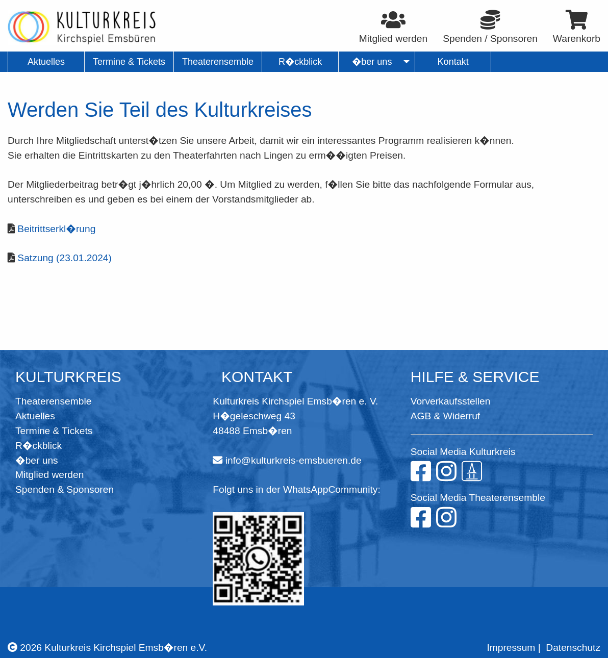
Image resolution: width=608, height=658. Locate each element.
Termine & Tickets (53, 430)
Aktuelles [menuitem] (46, 62)
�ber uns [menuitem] (372, 62)
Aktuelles (35, 416)
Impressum (511, 647)
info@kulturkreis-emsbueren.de (293, 460)
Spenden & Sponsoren (64, 489)
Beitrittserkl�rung (56, 228)
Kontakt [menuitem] (453, 62)
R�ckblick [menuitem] (300, 62)
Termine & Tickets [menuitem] (129, 62)
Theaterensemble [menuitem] (218, 62)
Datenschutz (573, 647)
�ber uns (36, 460)
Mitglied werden (49, 474)
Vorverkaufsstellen (451, 401)
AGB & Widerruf (445, 416)
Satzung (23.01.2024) (64, 257)
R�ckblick (38, 445)
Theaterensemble (53, 401)
